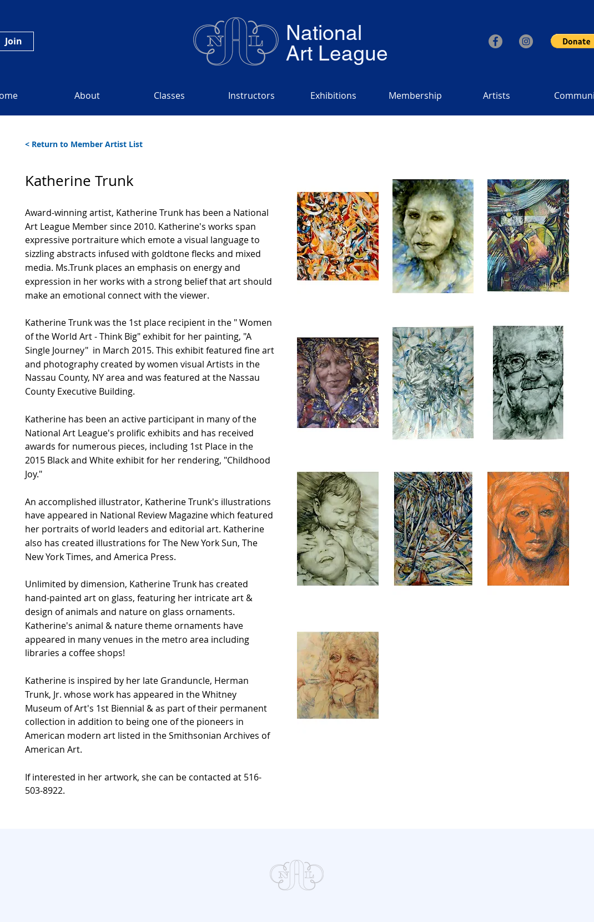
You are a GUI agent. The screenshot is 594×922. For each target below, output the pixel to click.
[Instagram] (526, 41)
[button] (338, 236)
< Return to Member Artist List (84, 144)
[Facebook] (495, 41)
